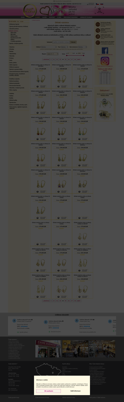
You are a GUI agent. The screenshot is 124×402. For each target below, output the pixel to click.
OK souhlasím (48, 391)
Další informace (76, 391)
